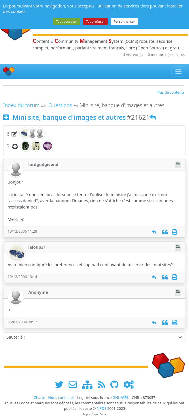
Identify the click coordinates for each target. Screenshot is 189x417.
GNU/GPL (121, 397)
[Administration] (129, 384)
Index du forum (21, 105)
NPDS (101, 408)
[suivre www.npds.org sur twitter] (61, 384)
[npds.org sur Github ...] (116, 384)
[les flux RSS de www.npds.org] (103, 384)
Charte (39, 397)
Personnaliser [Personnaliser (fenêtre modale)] (124, 21)
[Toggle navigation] (178, 71)
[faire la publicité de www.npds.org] (75, 384)
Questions (60, 105)
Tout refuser (95, 21)
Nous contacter (61, 397)
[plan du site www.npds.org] (89, 384)
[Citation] (165, 232)
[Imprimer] (174, 232)
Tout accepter (66, 21)
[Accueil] (9, 71)
